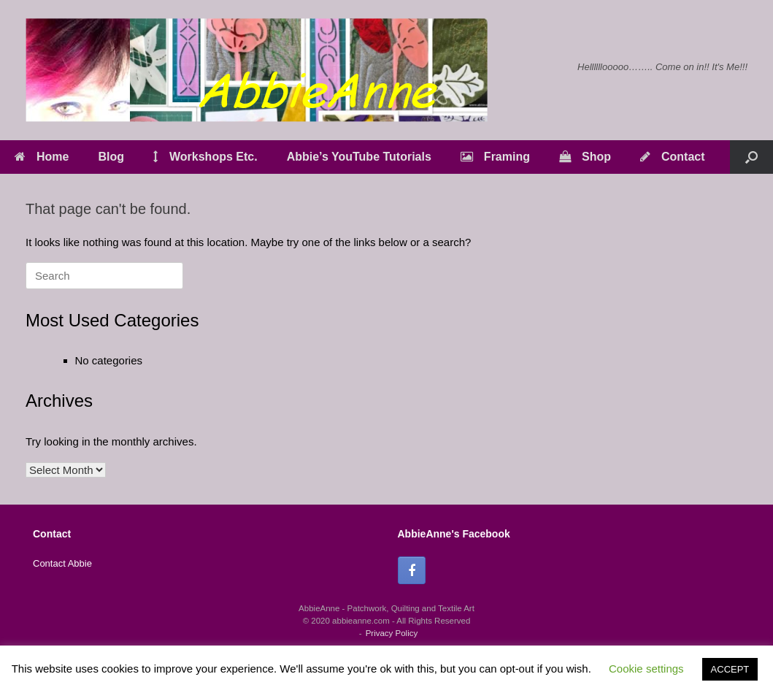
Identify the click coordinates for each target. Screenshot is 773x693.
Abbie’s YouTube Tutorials (359, 156)
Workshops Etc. (205, 156)
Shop (585, 156)
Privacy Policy (392, 633)
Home (42, 156)
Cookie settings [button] (646, 668)
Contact (672, 156)
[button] (751, 157)
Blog (111, 156)
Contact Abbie (62, 563)
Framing (495, 156)
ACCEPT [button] (730, 669)
